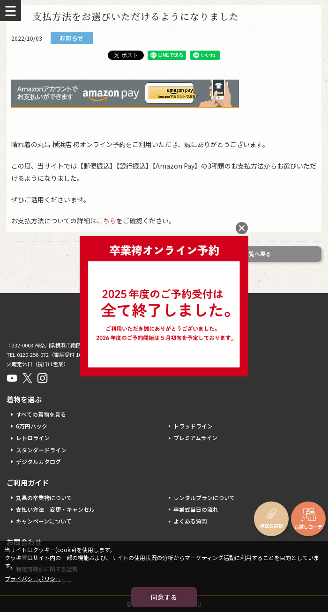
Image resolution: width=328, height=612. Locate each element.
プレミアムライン (195, 438)
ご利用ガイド (28, 482)
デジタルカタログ (38, 461)
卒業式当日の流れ (195, 509)
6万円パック (31, 426)
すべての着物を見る (41, 414)
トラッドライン (193, 426)
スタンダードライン (41, 450)
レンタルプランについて (204, 497)
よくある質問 (190, 521)
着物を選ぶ (24, 399)
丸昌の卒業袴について (44, 497)
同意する (164, 597)
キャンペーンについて (44, 521)
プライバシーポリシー (33, 579)
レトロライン (33, 438)
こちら (106, 220)
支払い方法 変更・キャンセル (55, 509)
